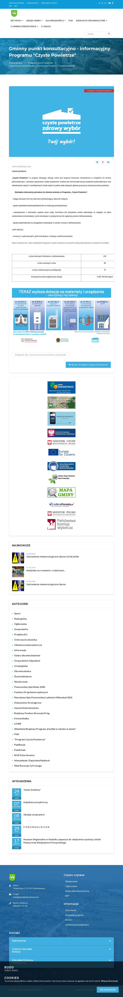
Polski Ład (19, 749)
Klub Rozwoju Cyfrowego (28, 765)
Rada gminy (20, 618)
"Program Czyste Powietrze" (40, 63)
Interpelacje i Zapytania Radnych (32, 760)
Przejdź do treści (49, 3)
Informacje (20, 650)
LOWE (17, 723)
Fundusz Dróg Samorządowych (31, 692)
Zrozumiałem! (108, 989)
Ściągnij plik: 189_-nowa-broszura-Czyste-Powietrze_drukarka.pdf (40, 355)
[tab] (61, 940)
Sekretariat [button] (19, 941)
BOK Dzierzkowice (24, 755)
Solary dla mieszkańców (27, 655)
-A (99, 3)
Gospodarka (21, 629)
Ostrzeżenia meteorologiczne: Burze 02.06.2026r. (52, 556)
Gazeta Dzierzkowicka (26, 707)
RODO (68, 919)
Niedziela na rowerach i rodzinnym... (45, 570)
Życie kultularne (23, 676)
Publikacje (19, 744)
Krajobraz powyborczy (35, 802)
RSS (15, 6)
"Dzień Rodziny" (32, 790)
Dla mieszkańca (22, 671)
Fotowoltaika (21, 718)
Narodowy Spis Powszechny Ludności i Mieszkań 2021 (43, 697)
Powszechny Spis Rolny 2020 (29, 686)
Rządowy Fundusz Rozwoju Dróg (31, 713)
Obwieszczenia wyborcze (28, 644)
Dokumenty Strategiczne (27, 702)
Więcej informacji (109, 981)
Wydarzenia (21, 681)
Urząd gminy (21, 665)
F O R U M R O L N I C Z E (36, 827)
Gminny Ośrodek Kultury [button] (22, 950)
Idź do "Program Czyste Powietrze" (88, 364)
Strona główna (16, 3)
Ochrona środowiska (25, 639)
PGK (16, 734)
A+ (105, 3)
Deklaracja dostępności (77, 924)
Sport (17, 613)
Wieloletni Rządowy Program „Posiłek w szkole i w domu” (45, 728)
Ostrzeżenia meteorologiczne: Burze (46, 584)
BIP (10, 6)
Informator (70, 910)
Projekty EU (20, 634)
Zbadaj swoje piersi (34, 814)
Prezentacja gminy (74, 915)
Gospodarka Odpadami (27, 660)
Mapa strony (33, 3)
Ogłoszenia (20, 623)
